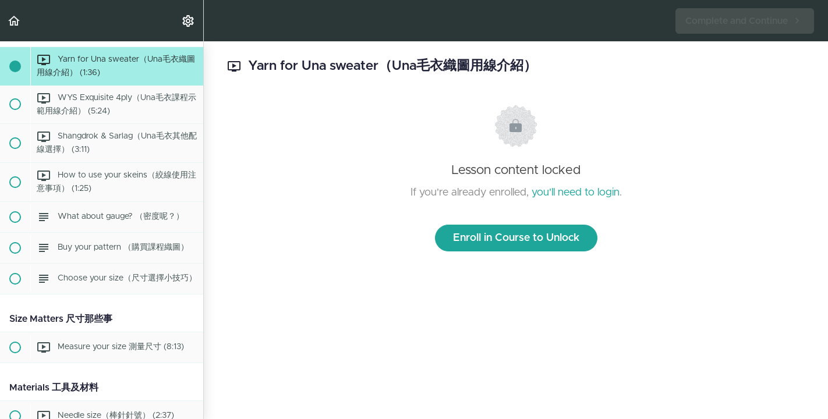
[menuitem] (188, 20)
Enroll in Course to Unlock (516, 238)
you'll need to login (576, 192)
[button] (14, 20)
